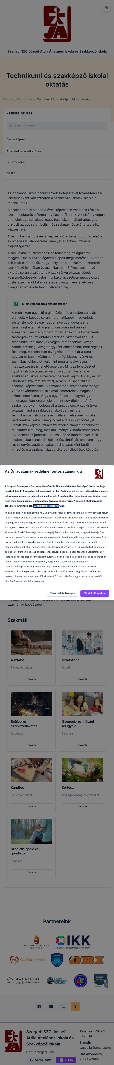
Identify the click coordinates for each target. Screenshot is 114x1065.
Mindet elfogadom (95, 593)
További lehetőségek (62, 593)
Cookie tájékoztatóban (46, 506)
